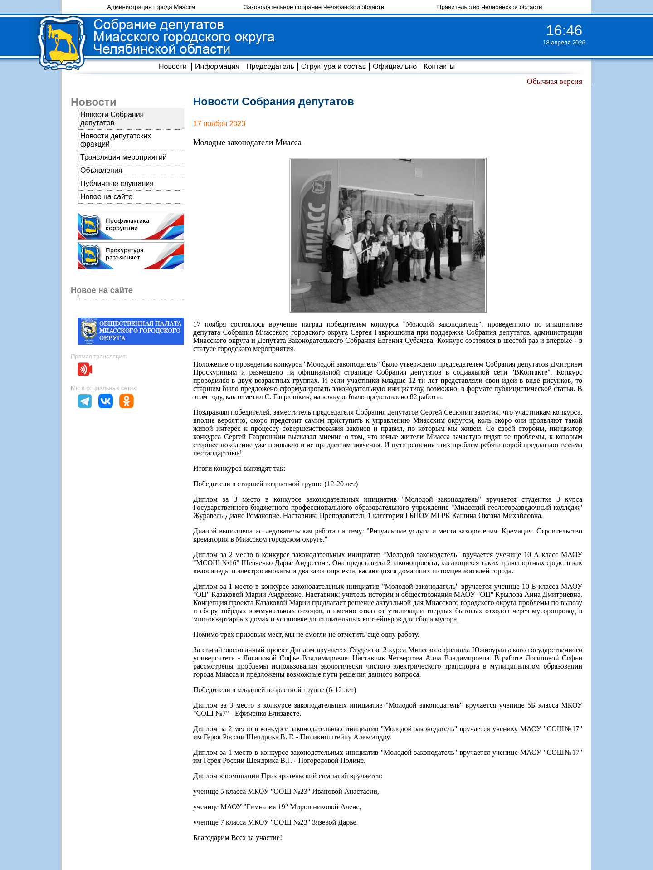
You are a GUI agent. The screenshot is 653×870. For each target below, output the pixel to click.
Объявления (101, 170)
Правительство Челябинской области (489, 7)
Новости (173, 66)
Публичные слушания (117, 183)
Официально (395, 66)
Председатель (270, 66)
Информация (217, 66)
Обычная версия (554, 81)
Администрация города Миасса (151, 7)
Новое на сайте (106, 196)
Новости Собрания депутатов (112, 119)
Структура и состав (333, 66)
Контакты (439, 66)
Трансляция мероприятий (123, 157)
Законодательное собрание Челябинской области (314, 7)
